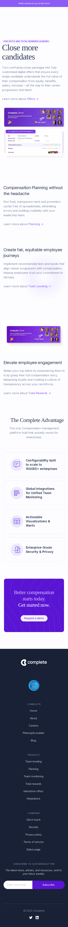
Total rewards (33, 783)
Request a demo (34, 618)
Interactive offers (33, 791)
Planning (33, 768)
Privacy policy (33, 834)
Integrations (33, 798)
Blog (33, 740)
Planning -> (35, 224)
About (33, 718)
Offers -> (33, 99)
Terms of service (34, 841)
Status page (33, 849)
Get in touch (33, 819)
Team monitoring (33, 776)
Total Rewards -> (39, 393)
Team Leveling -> (39, 286)
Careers (33, 725)
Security (33, 827)
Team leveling (33, 761)
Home (33, 710)
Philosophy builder (33, 732)
